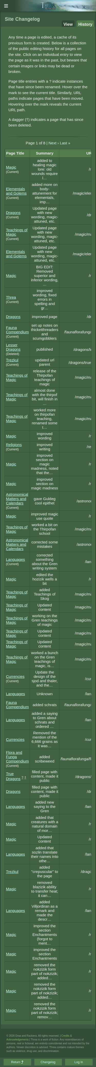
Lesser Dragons (13, 347)
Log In (78, 1062)
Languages (15, 559)
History (85, 24)
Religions (14, 444)
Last (63, 143)
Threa (11, 297)
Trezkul (12, 360)
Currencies (15, 676)
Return (17, 1062)
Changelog (47, 1062)
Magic (11, 167)
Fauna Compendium (17, 329)
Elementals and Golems (16, 191)
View (68, 24)
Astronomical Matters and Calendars (17, 498)
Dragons (13, 212)
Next (52, 143)
